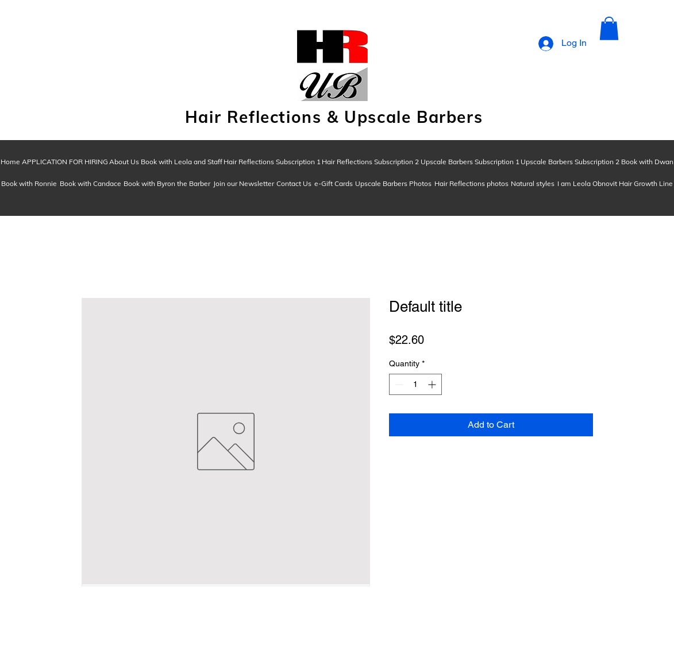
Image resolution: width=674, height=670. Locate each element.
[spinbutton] (415, 384)
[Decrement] (398, 384)
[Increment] (433, 384)
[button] (609, 28)
